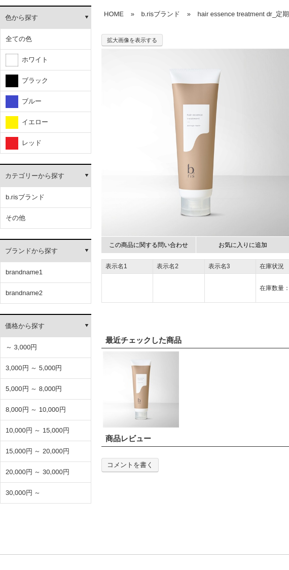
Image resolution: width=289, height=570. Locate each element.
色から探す (21, 17)
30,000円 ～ (23, 492)
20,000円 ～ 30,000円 (37, 472)
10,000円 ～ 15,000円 (37, 430)
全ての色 (19, 39)
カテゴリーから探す (34, 176)
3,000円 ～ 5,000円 (34, 368)
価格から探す (25, 326)
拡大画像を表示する (132, 40)
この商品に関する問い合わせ (148, 244)
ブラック (27, 81)
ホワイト (27, 60)
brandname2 (24, 293)
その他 (15, 218)
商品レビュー (128, 438)
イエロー (27, 122)
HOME (114, 14)
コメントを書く (130, 465)
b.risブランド (25, 197)
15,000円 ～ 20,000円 (37, 451)
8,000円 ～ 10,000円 (36, 409)
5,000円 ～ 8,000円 (34, 389)
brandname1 (24, 272)
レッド (24, 143)
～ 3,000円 (21, 347)
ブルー (24, 101)
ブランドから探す (31, 251)
